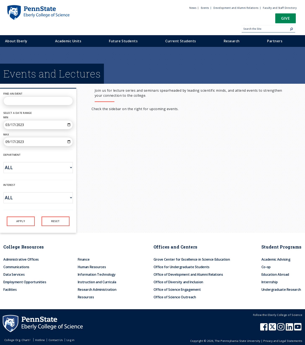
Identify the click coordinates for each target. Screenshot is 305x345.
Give (285, 18)
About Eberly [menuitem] (16, 41)
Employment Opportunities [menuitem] (24, 282)
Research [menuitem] (232, 41)
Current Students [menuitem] (180, 41)
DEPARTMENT (12, 155)
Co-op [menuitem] (266, 267)
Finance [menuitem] (83, 259)
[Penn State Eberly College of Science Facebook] (264, 329)
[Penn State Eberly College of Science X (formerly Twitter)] (273, 329)
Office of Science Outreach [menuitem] (175, 297)
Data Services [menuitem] (14, 274)
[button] (285, 19)
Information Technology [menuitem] (97, 274)
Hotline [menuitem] (40, 340)
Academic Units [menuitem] (68, 41)
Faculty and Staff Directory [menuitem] (280, 8)
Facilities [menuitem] (10, 289)
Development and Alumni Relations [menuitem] (235, 8)
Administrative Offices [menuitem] (21, 259)
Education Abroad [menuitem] (275, 274)
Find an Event (13, 93)
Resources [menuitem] (86, 297)
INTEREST (9, 185)
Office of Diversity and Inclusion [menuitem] (178, 282)
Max (6, 134)
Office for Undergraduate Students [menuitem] (181, 267)
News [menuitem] (192, 8)
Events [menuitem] (205, 8)
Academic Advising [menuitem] (275, 259)
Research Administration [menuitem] (97, 289)
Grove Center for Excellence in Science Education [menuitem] (192, 259)
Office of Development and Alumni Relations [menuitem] (188, 274)
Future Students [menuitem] (123, 41)
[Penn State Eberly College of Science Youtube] (298, 329)
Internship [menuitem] (269, 282)
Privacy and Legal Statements (282, 341)
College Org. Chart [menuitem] (18, 340)
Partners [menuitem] (274, 41)
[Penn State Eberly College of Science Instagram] (281, 329)
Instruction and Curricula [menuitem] (97, 282)
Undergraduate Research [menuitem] (281, 289)
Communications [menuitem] (16, 267)
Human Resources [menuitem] (92, 267)
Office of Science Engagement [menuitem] (177, 289)
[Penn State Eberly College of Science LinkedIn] (290, 329)
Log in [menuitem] (71, 340)
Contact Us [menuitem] (56, 340)
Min (5, 117)
